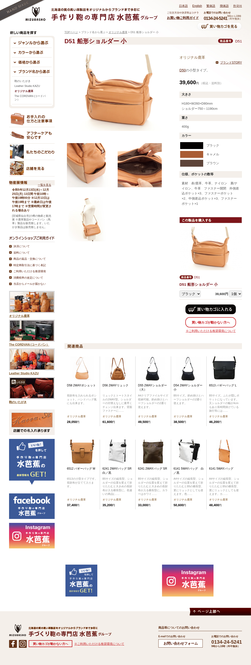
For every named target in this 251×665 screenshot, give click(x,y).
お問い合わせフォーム (180, 643)
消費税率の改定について (28, 277)
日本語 (183, 6)
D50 (182, 70)
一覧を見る (44, 184)
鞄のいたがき (22, 81)
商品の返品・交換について (29, 258)
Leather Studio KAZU (27, 85)
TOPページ (71, 32)
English (197, 6)
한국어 (237, 6)
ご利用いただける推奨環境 (29, 271)
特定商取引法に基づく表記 (29, 265)
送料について (21, 252)
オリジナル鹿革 (118, 32)
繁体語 (210, 6)
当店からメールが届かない (29, 283)
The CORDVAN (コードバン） (30, 98)
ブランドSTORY (231, 62)
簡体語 (224, 6)
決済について (21, 246)
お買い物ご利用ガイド (183, 18)
